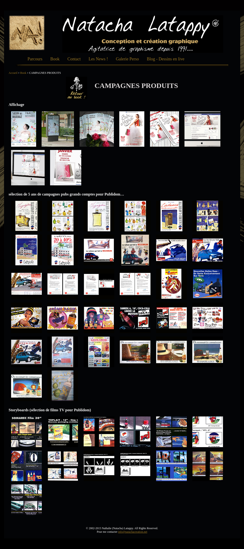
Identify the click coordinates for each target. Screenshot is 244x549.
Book (55, 59)
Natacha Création (27, 32)
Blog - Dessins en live (165, 59)
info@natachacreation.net (132, 531)
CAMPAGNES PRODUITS (45, 73)
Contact (74, 59)
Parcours (35, 59)
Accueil (13, 73)
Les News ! (98, 59)
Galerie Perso (127, 59)
